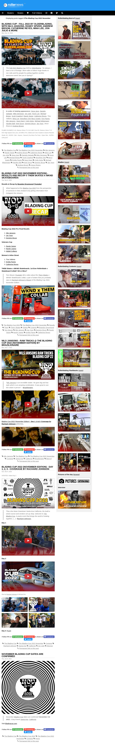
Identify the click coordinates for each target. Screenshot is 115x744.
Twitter (29, 146)
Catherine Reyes (40, 116)
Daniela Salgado (28, 155)
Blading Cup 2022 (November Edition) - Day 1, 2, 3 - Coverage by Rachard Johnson (27, 468)
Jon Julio (28, 114)
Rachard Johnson (24, 519)
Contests (33, 327)
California (29, 459)
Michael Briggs (14, 158)
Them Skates (43, 275)
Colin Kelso (30, 121)
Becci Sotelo (35, 119)
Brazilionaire (28, 387)
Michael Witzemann (42, 121)
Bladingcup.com (11, 723)
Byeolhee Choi (25, 119)
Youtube (38, 184)
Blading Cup (18, 717)
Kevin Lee (36, 114)
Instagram (30, 143)
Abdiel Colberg (11, 251)
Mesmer (50, 646)
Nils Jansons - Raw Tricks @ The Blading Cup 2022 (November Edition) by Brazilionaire (27, 342)
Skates (20, 13)
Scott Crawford (17, 116)
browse (76, 474)
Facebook (50, 143)
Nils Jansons (10, 121)
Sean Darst (20, 121)
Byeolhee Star (41, 158)
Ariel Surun (20, 124)
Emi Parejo (45, 119)
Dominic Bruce (30, 124)
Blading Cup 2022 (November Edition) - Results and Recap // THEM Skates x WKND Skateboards (27, 175)
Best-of (49, 459)
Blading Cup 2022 (29, 188)
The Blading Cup (10, 150)
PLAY (9, 631)
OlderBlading (36, 68)
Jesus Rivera (35, 165)
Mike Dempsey (18, 114)
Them (6, 327)
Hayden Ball (10, 124)
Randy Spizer (28, 116)
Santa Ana (19, 459)
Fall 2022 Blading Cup (17, 68)
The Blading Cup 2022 (12, 325)
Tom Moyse (8, 330)
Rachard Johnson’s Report (21, 280)
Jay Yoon (40, 124)
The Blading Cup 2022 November (30, 150)
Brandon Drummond (25, 184)
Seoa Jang (35, 111)
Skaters (10, 13)
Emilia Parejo (17, 160)
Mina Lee (16, 119)
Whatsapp (18, 143)
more (77, 18)
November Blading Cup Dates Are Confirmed (22, 655)
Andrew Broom (18, 126)
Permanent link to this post (29, 167)
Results (52, 325)
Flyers (37, 738)
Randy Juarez (11, 249)
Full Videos (37, 13)
